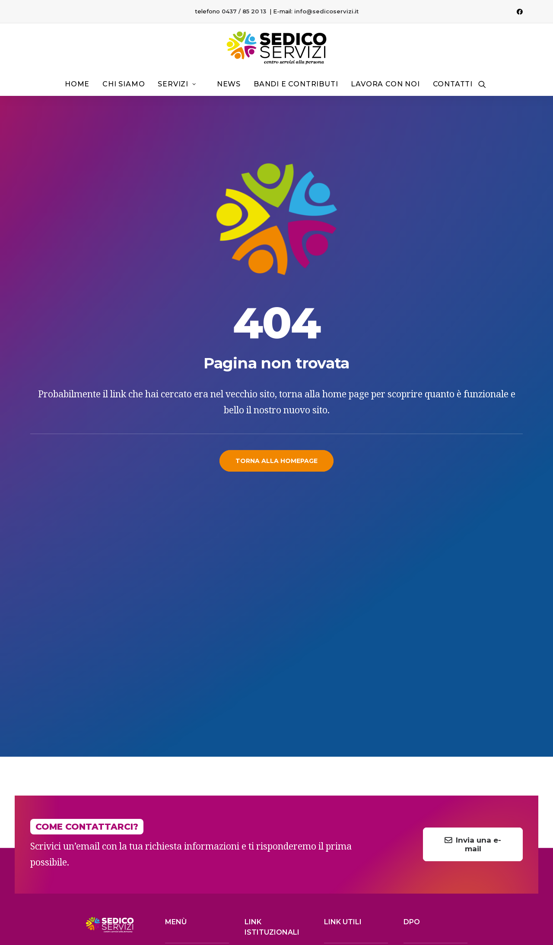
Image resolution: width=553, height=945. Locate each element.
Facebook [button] (366, 838)
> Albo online (266, 721)
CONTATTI (179, 818)
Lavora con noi (385, 84)
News (229, 84)
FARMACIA (180, 788)
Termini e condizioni (425, 904)
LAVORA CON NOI (190, 808)
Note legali (378, 904)
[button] (520, 11)
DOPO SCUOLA (187, 778)
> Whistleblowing (273, 803)
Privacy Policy (476, 904)
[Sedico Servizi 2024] (276, 48)
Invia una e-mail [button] (473, 590)
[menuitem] (520, 11)
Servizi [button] (177, 84)
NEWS (174, 798)
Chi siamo (123, 84)
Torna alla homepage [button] (276, 461)
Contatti (453, 84)
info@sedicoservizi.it (326, 11)
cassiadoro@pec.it (434, 781)
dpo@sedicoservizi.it (437, 758)
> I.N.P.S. (337, 781)
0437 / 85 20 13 (244, 11)
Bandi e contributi (296, 84)
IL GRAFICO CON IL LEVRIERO (117, 924)
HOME (174, 710)
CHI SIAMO (180, 719)
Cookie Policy (518, 904)
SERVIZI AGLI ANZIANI (195, 729)
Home (77, 84)
